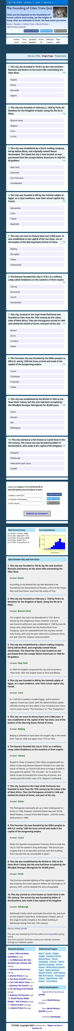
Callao (13, 386)
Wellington (15, 427)
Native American (52, 970)
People (56, 953)
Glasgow (14, 452)
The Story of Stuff (18, 979)
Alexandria (15, 207)
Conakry (14, 340)
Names (61, 961)
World (41, 953)
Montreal (14, 172)
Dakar (13, 346)
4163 (58, 42)
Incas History (51, 981)
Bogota (13, 125)
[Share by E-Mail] (61, 30)
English (42, 956)
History (48, 953)
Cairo (12, 213)
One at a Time (34, 55)
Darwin (13, 417)
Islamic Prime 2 (17, 975)
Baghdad (14, 223)
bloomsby (48, 934)
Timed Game (60, 55)
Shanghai (14, 254)
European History (53, 956)
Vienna (13, 286)
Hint (64, 72)
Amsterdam (15, 302)
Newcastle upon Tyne (20, 463)
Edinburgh (15, 457)
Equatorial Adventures (20, 969)
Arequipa (14, 381)
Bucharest (15, 291)
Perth (13, 411)
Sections (28, 2)
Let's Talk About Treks (20, 982)
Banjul (13, 330)
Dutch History (59, 972)
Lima (12, 130)
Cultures (53, 961)
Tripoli (13, 218)
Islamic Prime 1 (18, 1004)
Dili (11, 422)
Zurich (13, 297)
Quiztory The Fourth (19, 985)
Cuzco (13, 371)
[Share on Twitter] (47, 30)
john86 (16, 42)
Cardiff (13, 468)
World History (44, 959)
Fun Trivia (15, 2)
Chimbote (15, 376)
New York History (46, 975)
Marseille (14, 90)
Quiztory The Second (19, 995)
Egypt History (52, 978)
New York (14, 167)
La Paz (13, 136)
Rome (13, 84)
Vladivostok (15, 264)
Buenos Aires (16, 120)
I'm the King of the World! (21, 988)
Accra (13, 335)
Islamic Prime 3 (18, 1008)
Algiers (13, 95)
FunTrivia (51, 1016)
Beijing (13, 248)
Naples (13, 79)
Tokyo (13, 259)
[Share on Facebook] (33, 30)
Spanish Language (47, 964)
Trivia (37, 2)
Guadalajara (16, 183)
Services (47, 2)
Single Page (47, 55)
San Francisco (16, 177)
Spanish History (45, 972)
